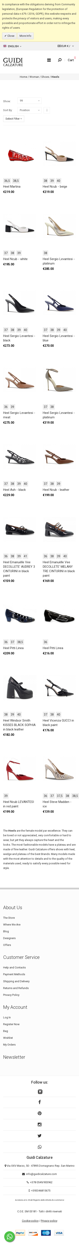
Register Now (11, 1024)
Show (6, 101)
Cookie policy (30, 1220)
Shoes (45, 76)
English (12, 46)
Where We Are (11, 924)
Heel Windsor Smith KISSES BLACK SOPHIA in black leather (19, 725)
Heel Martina (11, 186)
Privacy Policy (11, 994)
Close (10, 35)
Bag (5, 1031)
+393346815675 (40, 1190)
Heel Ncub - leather (56, 490)
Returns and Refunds (16, 988)
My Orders (9, 1044)
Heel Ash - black (14, 490)
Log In (7, 1017)
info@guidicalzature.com (41, 1174)
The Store (9, 917)
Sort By (7, 110)
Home (23, 76)
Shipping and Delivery (16, 981)
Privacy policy (49, 1220)
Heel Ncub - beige (55, 186)
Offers (7, 945)
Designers (9, 938)
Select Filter (13, 118)
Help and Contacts (14, 967)
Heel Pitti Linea (13, 648)
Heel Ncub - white (15, 259)
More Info (25, 35)
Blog (6, 931)
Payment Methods (14, 974)
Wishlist (8, 1037)
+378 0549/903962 (41, 1182)
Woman (34, 76)
